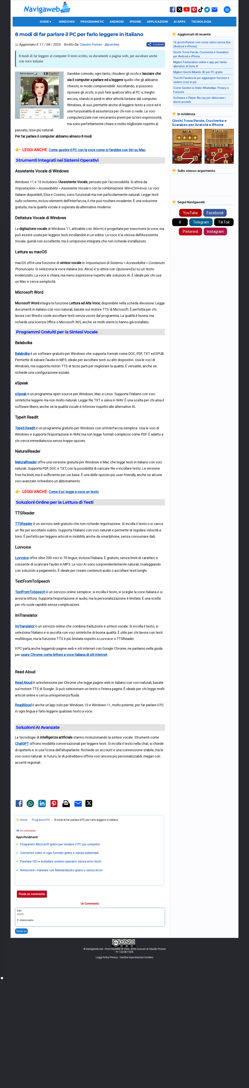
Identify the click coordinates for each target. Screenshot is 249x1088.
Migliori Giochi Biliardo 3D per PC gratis (198, 72)
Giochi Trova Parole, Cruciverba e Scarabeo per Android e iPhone (199, 123)
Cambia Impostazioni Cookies (136, 1066)
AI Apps (179, 21)
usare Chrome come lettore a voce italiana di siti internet (64, 655)
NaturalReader (26, 462)
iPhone (135, 21)
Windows (67, 21)
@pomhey (112, 44)
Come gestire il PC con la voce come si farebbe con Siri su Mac (97, 150)
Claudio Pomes (91, 44)
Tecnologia (201, 21)
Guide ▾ (45, 21)
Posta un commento (32, 1003)
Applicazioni (157, 21)
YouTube (190, 212)
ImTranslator (24, 626)
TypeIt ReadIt (25, 428)
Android (117, 21)
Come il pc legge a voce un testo (74, 492)
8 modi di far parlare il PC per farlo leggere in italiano (79, 34)
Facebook (215, 212)
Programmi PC (92, 21)
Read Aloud (23, 683)
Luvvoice (22, 558)
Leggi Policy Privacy (107, 1066)
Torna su (21, 1040)
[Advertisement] (90, 815)
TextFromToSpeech (30, 592)
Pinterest (190, 231)
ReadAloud (23, 705)
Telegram (201, 222)
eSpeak (20, 394)
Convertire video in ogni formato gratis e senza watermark (59, 962)
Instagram (215, 231)
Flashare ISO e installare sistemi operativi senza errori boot (60, 970)
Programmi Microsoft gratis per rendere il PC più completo (60, 953)
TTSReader (23, 524)
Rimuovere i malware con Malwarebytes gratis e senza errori (61, 979)
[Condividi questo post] (155, 44)
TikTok (224, 222)
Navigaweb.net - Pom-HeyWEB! (103, 1058)
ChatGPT (22, 744)
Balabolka (22, 354)
